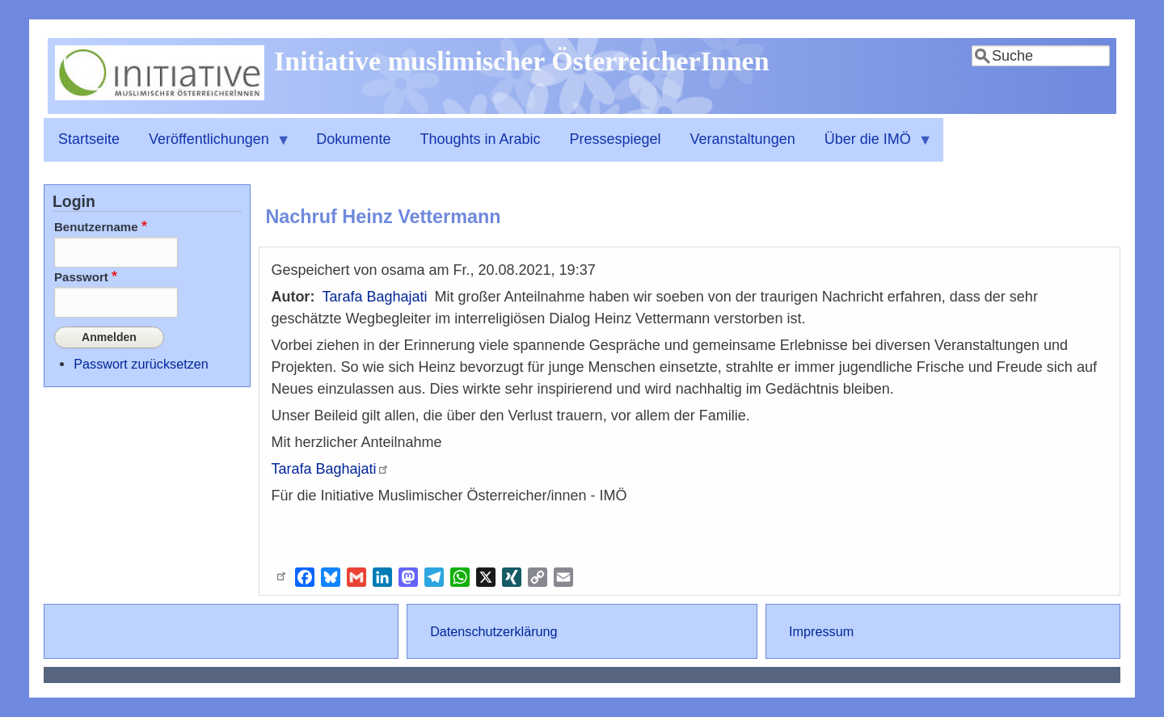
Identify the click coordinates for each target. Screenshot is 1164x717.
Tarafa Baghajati (374, 297)
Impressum (821, 631)
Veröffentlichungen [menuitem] (212, 146)
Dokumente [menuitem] (353, 139)
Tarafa (330, 469)
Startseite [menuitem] (89, 139)
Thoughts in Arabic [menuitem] (480, 139)
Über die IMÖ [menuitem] (871, 146)
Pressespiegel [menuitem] (615, 139)
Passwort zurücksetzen (141, 359)
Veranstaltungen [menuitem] (742, 139)
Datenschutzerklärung (493, 631)
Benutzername (96, 227)
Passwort (81, 277)
